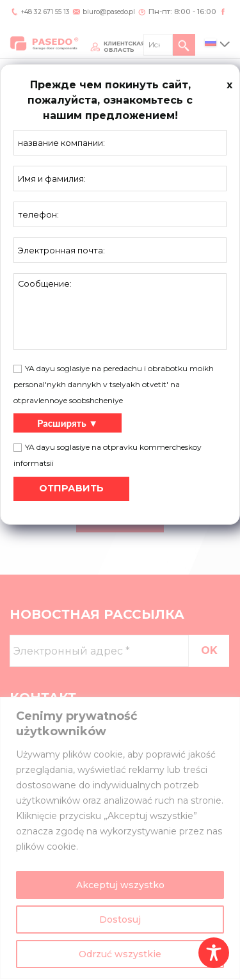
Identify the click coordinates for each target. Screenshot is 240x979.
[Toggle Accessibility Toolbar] (213, 952)
